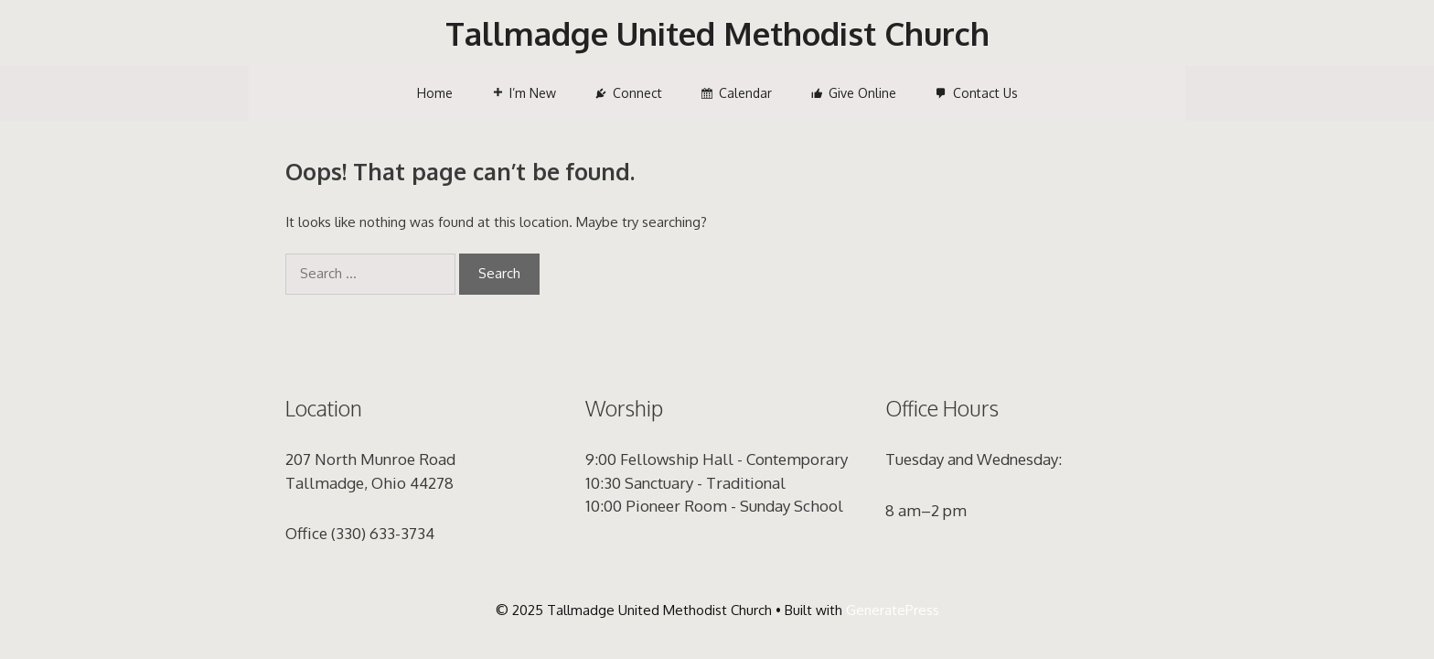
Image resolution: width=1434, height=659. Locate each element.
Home (435, 93)
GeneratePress (892, 610)
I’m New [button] (532, 93)
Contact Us (985, 93)
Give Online (862, 93)
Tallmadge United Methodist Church (717, 33)
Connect (637, 93)
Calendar (745, 93)
